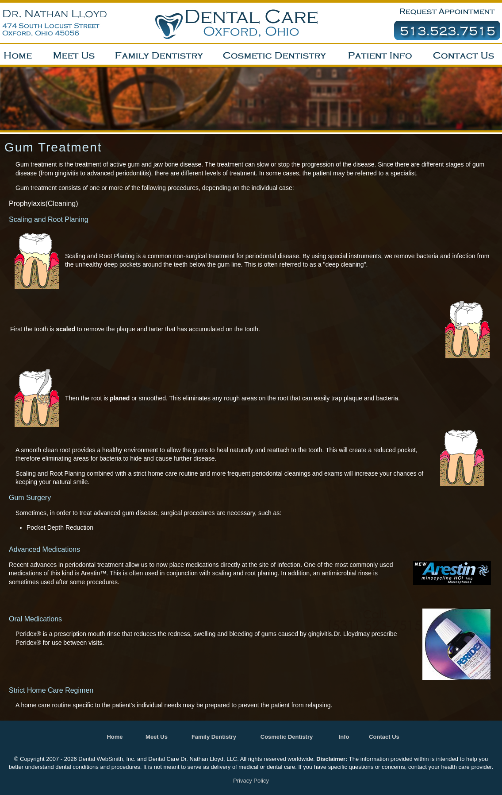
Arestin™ (94, 573)
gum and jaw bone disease (165, 164)
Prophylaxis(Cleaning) (43, 203)
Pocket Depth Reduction (60, 527)
